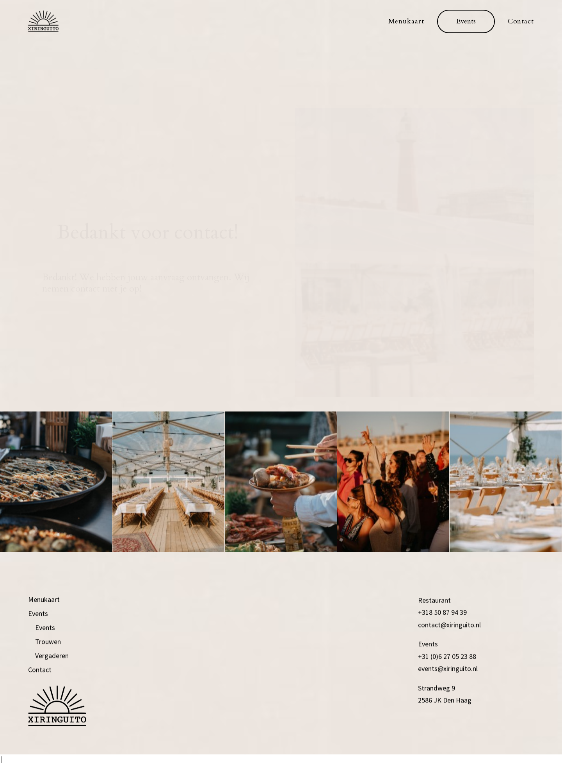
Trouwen (48, 673)
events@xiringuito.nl (448, 701)
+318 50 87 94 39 (442, 644)
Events (38, 645)
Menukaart (406, 21)
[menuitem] (409, 21)
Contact (521, 21)
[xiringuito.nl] (43, 21)
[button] (466, 21)
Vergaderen (52, 687)
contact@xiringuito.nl (449, 657)
